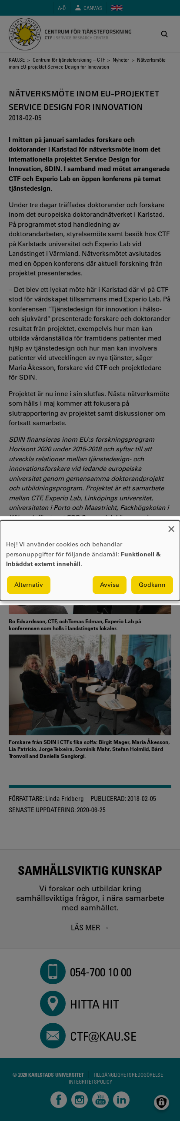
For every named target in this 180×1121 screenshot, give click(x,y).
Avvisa (109, 585)
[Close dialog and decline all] (171, 525)
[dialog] (90, 560)
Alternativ (28, 585)
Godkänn (152, 585)
